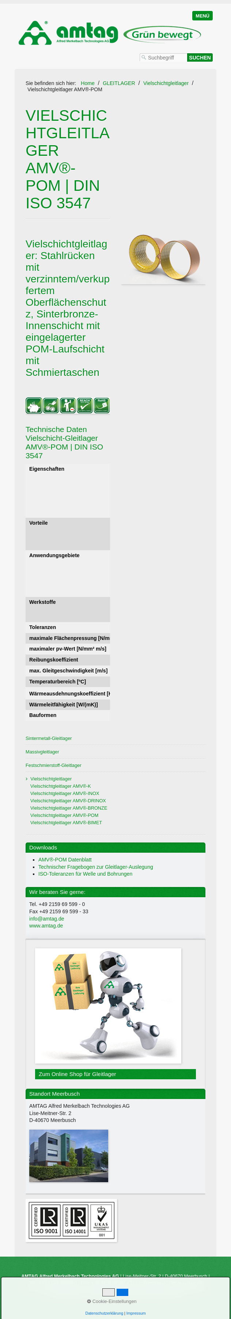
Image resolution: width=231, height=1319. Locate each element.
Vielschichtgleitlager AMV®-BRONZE (68, 808)
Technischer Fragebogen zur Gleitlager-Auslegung (95, 867)
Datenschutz (169, 1295)
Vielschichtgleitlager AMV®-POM (64, 815)
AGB (148, 1295)
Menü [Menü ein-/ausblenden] (202, 16)
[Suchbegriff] (163, 57)
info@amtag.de (46, 919)
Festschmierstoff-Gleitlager (54, 765)
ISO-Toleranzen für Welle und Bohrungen (85, 874)
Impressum (127, 1295)
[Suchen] (200, 57)
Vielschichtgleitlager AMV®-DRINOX (68, 800)
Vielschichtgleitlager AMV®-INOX (64, 793)
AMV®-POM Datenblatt (65, 860)
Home (88, 83)
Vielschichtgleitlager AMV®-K (60, 786)
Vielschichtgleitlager (51, 779)
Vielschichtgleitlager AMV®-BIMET (66, 822)
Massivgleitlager (42, 752)
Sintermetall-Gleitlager (49, 738)
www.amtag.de (46, 926)
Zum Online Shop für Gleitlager (115, 1013)
